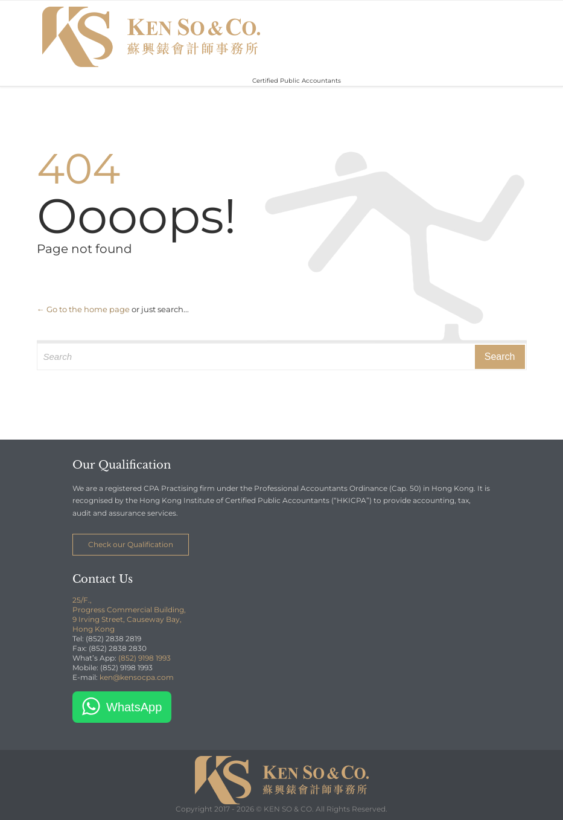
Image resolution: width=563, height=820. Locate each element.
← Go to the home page (83, 309)
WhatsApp (134, 707)
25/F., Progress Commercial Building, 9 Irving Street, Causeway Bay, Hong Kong (129, 614)
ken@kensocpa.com (137, 677)
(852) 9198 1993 (144, 657)
